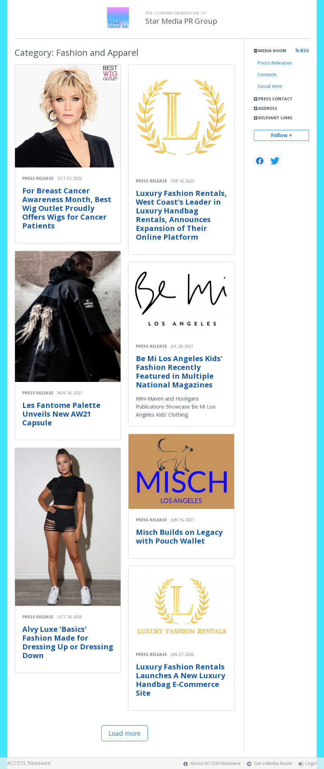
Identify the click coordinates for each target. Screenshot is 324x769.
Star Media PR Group (181, 21)
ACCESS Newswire (29, 763)
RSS (302, 50)
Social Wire (270, 86)
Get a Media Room (273, 763)
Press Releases (275, 62)
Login (311, 763)
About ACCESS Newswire (215, 763)
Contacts (267, 74)
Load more (124, 733)
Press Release (37, 178)
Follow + (281, 135)
